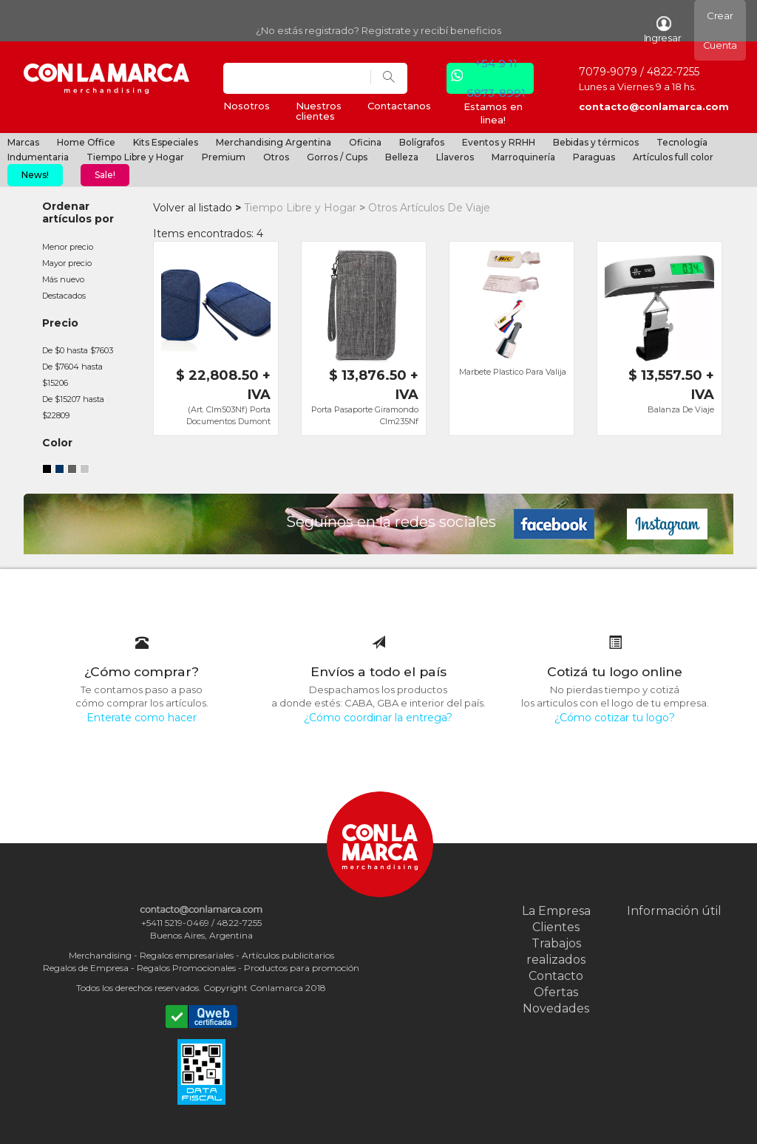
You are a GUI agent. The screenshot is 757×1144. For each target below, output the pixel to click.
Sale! (105, 174)
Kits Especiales (165, 142)
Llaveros (455, 157)
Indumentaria (38, 157)
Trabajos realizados (555, 951)
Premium (223, 157)
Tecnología (681, 142)
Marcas (23, 142)
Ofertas (556, 992)
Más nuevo (63, 279)
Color (57, 442)
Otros (276, 157)
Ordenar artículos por (78, 212)
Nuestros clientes (319, 111)
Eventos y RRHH (498, 142)
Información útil (674, 911)
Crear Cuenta (720, 30)
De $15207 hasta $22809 (73, 407)
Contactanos (399, 106)
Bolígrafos (421, 142)
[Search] (297, 78)
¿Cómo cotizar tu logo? (614, 717)
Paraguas (594, 157)
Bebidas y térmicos (596, 142)
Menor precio (67, 247)
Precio (60, 323)
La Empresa (556, 911)
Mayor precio (67, 263)
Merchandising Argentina (273, 142)
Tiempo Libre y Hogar (135, 157)
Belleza (401, 157)
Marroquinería (523, 157)
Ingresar (663, 30)
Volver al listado (192, 207)
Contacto (556, 976)
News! (35, 174)
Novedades (556, 1008)
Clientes (556, 927)
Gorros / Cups (337, 157)
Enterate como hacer (141, 717)
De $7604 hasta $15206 (72, 374)
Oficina (365, 142)
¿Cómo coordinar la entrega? (378, 717)
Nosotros (246, 106)
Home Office (86, 142)
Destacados (64, 295)
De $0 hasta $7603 (77, 350)
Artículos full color (673, 157)
